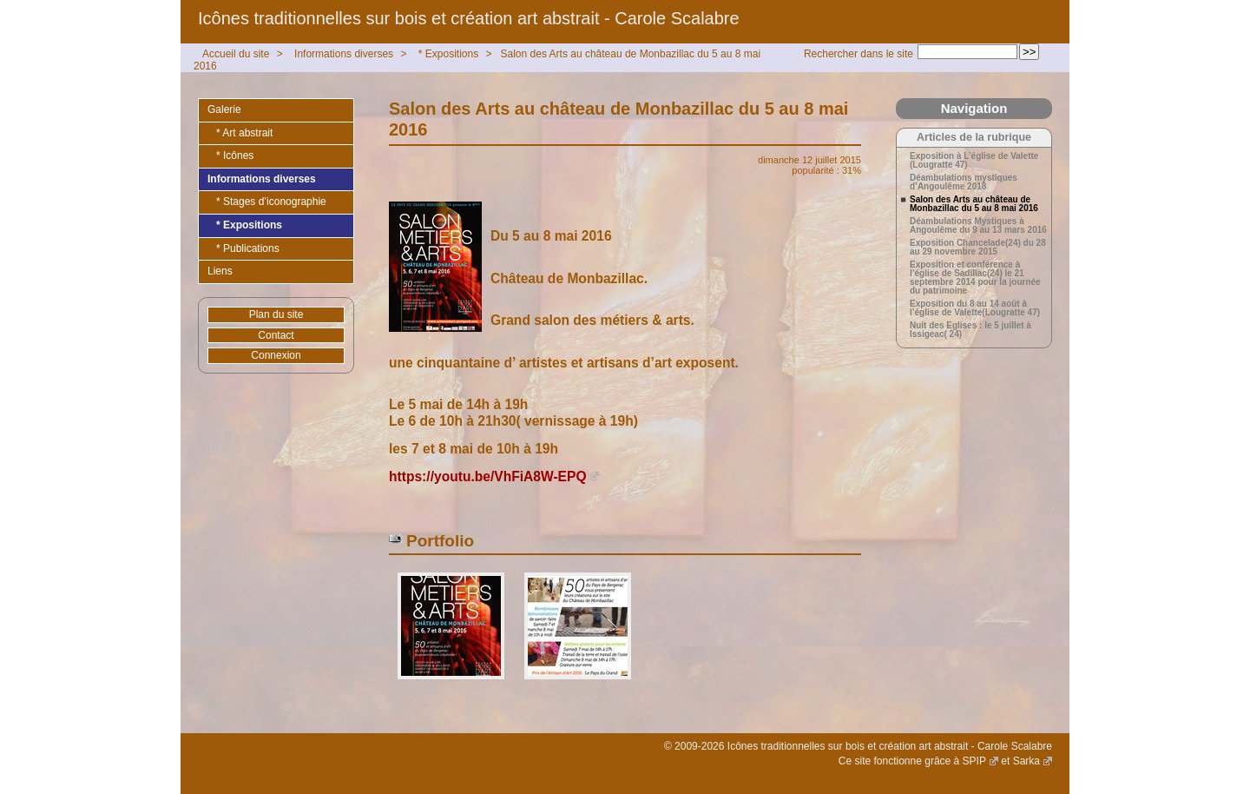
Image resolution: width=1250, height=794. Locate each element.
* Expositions (448, 54)
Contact (275, 335)
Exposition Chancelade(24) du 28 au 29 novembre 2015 (978, 247)
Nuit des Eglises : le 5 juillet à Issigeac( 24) (970, 330)
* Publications (248, 248)
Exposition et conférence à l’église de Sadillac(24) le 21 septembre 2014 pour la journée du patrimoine (975, 278)
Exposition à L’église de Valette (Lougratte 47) (974, 160)
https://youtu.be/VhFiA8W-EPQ (488, 476)
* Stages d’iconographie (271, 201)
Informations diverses (343, 54)
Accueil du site (235, 54)
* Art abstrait (244, 133)
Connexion (275, 355)
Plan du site (276, 314)
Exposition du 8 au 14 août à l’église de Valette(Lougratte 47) (975, 308)
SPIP (974, 761)
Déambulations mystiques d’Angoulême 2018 (963, 182)
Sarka (1026, 761)
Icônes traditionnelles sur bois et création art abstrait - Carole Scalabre (469, 18)
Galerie (224, 109)
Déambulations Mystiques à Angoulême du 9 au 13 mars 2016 (978, 226)
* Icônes (234, 155)
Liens (220, 271)
